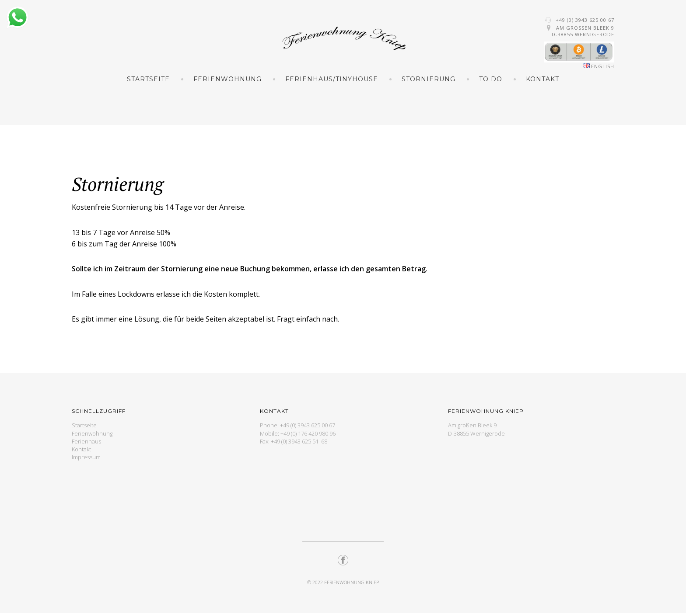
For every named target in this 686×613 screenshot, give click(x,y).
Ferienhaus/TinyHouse (331, 79)
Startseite (148, 79)
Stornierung (428, 79)
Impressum (86, 457)
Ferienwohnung (227, 79)
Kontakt (542, 79)
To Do (490, 79)
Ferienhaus (86, 441)
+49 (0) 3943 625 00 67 (585, 20)
